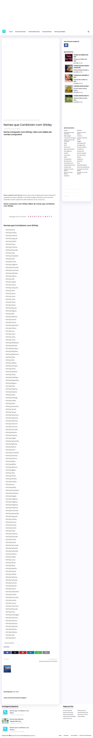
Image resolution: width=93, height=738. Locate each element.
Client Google (70, 192)
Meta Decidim (68, 161)
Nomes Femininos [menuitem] (20, 31)
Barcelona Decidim (69, 149)
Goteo (65, 157)
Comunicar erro (67, 718)
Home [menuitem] (11, 31)
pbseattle (79, 161)
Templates (32, 735)
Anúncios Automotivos (83, 167)
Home (60, 735)
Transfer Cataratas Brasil (82, 138)
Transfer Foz (80, 149)
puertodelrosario (68, 163)
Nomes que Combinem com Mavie (19, 712)
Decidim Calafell (81, 153)
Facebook (66, 735)
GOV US (66, 130)
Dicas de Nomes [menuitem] (47, 31)
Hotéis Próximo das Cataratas (69, 140)
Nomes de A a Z (82, 710)
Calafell (66, 153)
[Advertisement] (46, 15)
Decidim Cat (80, 151)
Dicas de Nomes (67, 710)
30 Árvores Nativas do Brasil (81, 86)
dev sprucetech (81, 155)
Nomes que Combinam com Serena (19, 729)
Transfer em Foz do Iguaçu (82, 173)
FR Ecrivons (67, 147)
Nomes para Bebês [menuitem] (59, 31)
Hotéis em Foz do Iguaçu (68, 169)
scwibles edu (67, 167)
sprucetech (67, 155)
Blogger (79, 141)
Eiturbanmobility (81, 147)
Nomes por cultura (83, 714)
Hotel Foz (79, 135)
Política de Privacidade (69, 716)
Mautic (79, 157)
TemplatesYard (16, 735)
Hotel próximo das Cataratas (69, 133)
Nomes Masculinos (83, 712)
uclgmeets (80, 159)
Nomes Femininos (68, 712)
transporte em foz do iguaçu (82, 169)
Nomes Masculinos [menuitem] (34, 31)
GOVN (65, 143)
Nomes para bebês (68, 714)
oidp (78, 163)
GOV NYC (79, 130)
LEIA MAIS (81, 63)
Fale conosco (81, 716)
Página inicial (7, 120)
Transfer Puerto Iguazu (70, 137)
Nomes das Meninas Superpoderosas (16, 720)
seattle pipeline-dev (69, 165)
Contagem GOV (81, 145)
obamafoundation (82, 165)
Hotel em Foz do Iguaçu (81, 133)
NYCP (65, 145)
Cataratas (66, 175)
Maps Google (67, 135)
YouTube (69, 192)
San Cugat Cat (68, 151)
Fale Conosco (74, 735)
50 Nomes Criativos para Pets (81, 96)
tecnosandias (67, 159)
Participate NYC (81, 143)
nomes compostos (16, 120)
